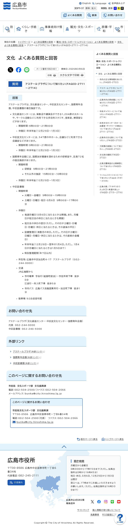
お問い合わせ (115, 15)
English (86, 3)
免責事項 (94, 515)
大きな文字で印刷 (70, 75)
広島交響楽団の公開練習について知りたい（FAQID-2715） (111, 166)
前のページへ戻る (88, 439)
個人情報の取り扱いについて (106, 510)
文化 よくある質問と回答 (110, 74)
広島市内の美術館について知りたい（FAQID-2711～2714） (111, 103)
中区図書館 (26, 363)
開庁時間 (79, 461)
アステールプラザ (29, 351)
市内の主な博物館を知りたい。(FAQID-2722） (111, 81)
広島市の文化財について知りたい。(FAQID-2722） (111, 139)
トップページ (24, 42)
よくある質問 (75, 15)
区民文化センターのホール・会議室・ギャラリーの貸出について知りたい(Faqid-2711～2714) (111, 127)
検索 (94, 15)
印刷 (50, 75)
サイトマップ (83, 510)
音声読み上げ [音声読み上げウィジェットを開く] (118, 3)
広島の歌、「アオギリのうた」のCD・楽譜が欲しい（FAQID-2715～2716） (111, 189)
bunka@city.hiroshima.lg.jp (35, 422)
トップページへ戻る (114, 439)
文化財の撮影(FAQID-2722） (110, 156)
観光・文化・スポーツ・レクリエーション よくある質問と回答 (85, 42)
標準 (87, 8)
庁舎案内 (18, 482)
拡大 (93, 8)
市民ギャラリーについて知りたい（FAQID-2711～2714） (111, 114)
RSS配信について (111, 515)
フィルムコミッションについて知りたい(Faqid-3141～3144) (111, 178)
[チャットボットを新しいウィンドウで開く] (120, 524)
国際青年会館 (27, 357)
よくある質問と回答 (43, 42)
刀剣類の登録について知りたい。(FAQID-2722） (111, 147)
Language (100, 3)
